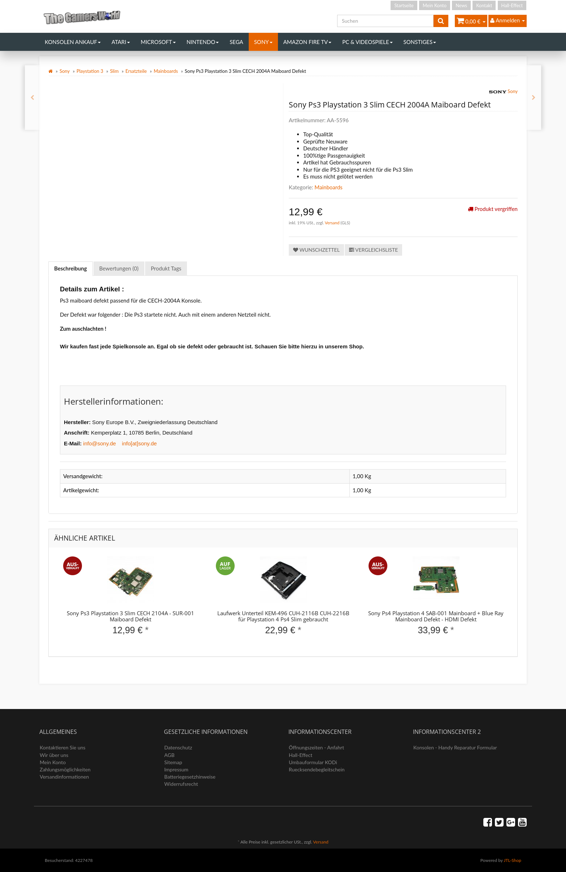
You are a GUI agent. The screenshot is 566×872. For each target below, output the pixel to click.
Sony (263, 42)
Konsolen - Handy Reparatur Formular (455, 747)
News (461, 5)
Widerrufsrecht (181, 784)
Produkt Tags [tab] (166, 268)
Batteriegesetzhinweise (189, 777)
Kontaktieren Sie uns (63, 747)
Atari (121, 42)
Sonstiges (420, 42)
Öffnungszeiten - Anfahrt (316, 747)
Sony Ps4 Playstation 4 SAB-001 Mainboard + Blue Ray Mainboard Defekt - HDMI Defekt (436, 616)
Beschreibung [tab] (70, 268)
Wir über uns (54, 755)
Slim (114, 71)
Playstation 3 (90, 71)
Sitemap (173, 762)
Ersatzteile (136, 71)
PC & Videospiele (367, 42)
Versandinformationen (64, 777)
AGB (169, 755)
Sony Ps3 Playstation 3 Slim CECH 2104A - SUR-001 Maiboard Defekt (130, 616)
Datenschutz (178, 747)
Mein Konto (435, 5)
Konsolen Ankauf (73, 42)
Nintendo (203, 42)
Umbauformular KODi (313, 762)
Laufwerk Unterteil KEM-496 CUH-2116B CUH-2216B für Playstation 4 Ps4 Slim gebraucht (283, 616)
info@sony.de (99, 443)
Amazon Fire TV (307, 42)
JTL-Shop (512, 860)
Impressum (176, 769)
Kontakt (484, 5)
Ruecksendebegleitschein (317, 769)
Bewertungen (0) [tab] (119, 268)
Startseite (403, 5)
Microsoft (158, 42)
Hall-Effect (512, 5)
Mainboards (166, 71)
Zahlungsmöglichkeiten (65, 769)
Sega (236, 42)
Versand (333, 222)
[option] (130, 602)
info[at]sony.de (139, 443)
